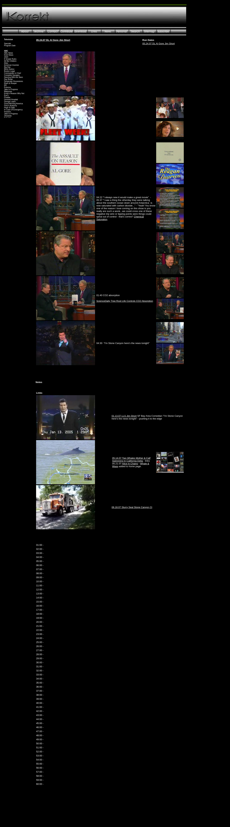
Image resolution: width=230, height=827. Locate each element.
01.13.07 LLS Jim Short (124, 416)
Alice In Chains (130, 463)
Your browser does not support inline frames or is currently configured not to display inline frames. (15, 77)
